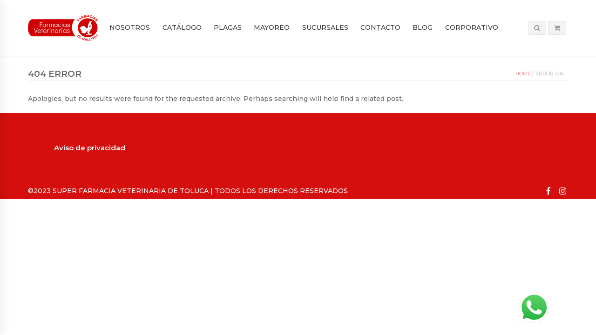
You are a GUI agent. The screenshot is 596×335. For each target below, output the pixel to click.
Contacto (380, 27)
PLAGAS (228, 27)
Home (523, 74)
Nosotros (129, 27)
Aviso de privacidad (89, 147)
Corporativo (471, 27)
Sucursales (325, 27)
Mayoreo (272, 27)
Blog (423, 27)
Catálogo (182, 27)
